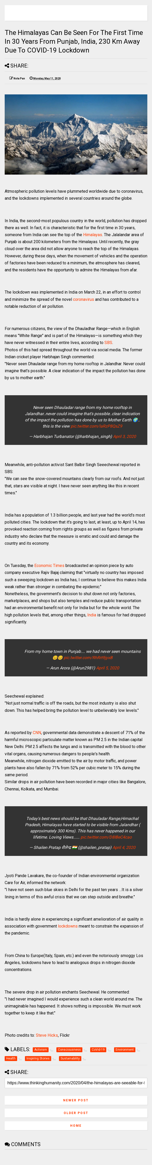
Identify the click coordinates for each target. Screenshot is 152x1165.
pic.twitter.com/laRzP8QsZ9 (96, 426)
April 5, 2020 (107, 668)
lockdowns (68, 926)
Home (76, 1125)
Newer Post (76, 1100)
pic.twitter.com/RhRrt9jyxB (88, 657)
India (91, 615)
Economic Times (49, 565)
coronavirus (84, 299)
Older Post (76, 1113)
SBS (108, 342)
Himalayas (92, 234)
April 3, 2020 (124, 436)
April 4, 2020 (124, 847)
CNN (37, 732)
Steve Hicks (47, 1035)
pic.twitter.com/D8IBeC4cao (106, 837)
